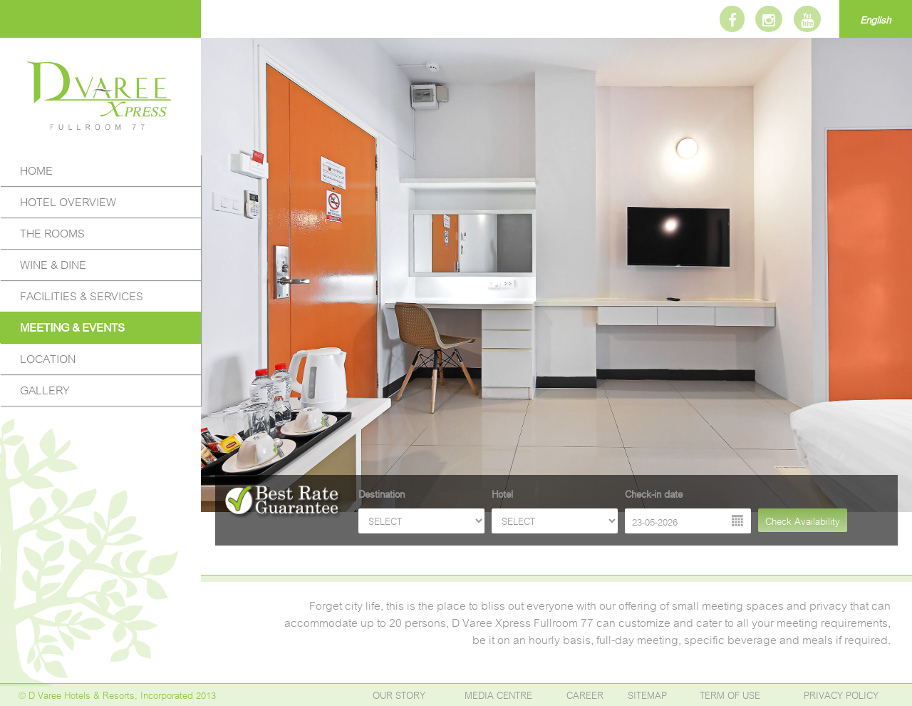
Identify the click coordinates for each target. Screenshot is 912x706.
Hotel (502, 493)
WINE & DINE (53, 263)
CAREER (584, 694)
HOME (36, 169)
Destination (381, 493)
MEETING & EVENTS (72, 326)
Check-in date (654, 493)
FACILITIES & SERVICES (81, 295)
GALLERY (45, 389)
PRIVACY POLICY (841, 694)
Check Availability (802, 520)
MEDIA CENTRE (498, 694)
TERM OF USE (730, 694)
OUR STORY (399, 694)
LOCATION (48, 357)
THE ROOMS (52, 232)
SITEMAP (647, 694)
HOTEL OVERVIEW (68, 200)
